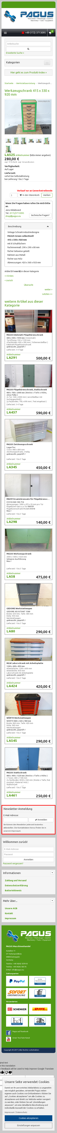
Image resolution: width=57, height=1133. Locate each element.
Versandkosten (28, 162)
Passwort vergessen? (13, 863)
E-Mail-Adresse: (11, 815)
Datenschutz (21, 1112)
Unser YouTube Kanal (21, 1038)
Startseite (9, 83)
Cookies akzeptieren (28, 1118)
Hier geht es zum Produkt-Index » (28, 72)
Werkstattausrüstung (25, 83)
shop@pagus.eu (13, 216)
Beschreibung (28, 226)
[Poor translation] (8, 1072)
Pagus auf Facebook (20, 1031)
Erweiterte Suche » (15, 53)
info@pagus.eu (18, 970)
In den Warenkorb (29, 195)
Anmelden (41, 819)
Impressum (9, 1112)
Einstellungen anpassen (28, 1125)
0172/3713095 (17, 213)
